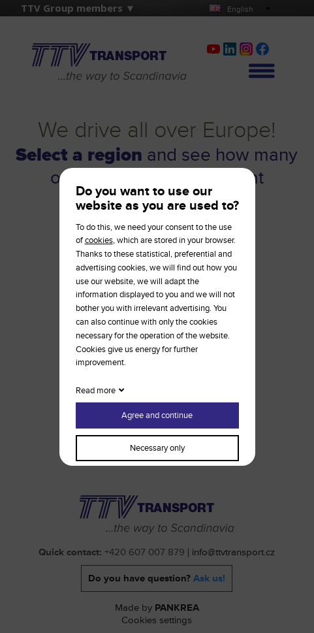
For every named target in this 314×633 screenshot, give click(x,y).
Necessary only (157, 448)
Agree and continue (157, 415)
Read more (96, 390)
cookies (99, 240)
